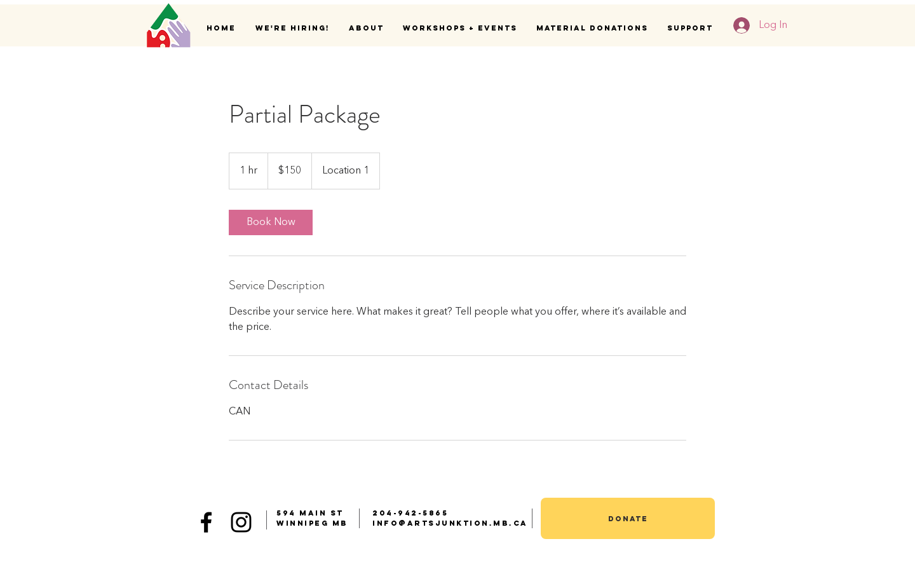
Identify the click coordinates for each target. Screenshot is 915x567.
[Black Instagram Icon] (241, 522)
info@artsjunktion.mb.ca (450, 523)
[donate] (628, 518)
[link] (271, 222)
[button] (366, 28)
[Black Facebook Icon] (206, 522)
